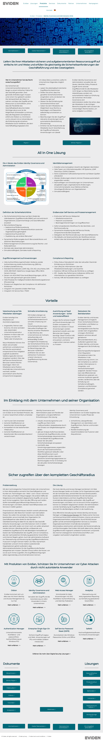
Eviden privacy (23, 736)
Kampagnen (93, 3)
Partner (71, 3)
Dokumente (61, 3)
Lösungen (34, 3)
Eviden (49, 736)
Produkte (43, 3)
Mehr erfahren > (14, 605)
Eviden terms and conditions (37, 736)
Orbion (14, 590)
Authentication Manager (14, 629)
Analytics (89, 590)
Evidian (26, 3)
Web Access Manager (71, 515)
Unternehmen (81, 3)
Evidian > (33, 16)
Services (52, 3)
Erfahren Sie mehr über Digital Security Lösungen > (51, 654)
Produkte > (40, 16)
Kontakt (49, 10)
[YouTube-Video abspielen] (85, 126)
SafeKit (89, 629)
